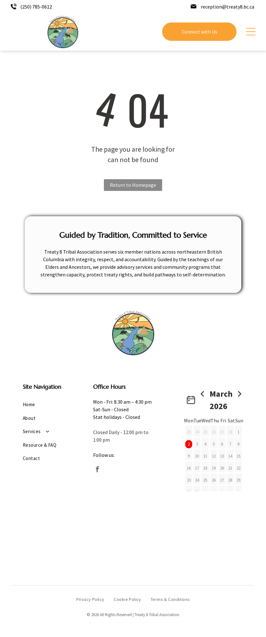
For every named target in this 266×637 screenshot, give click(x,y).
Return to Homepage (133, 185)
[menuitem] (44, 405)
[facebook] (97, 470)
